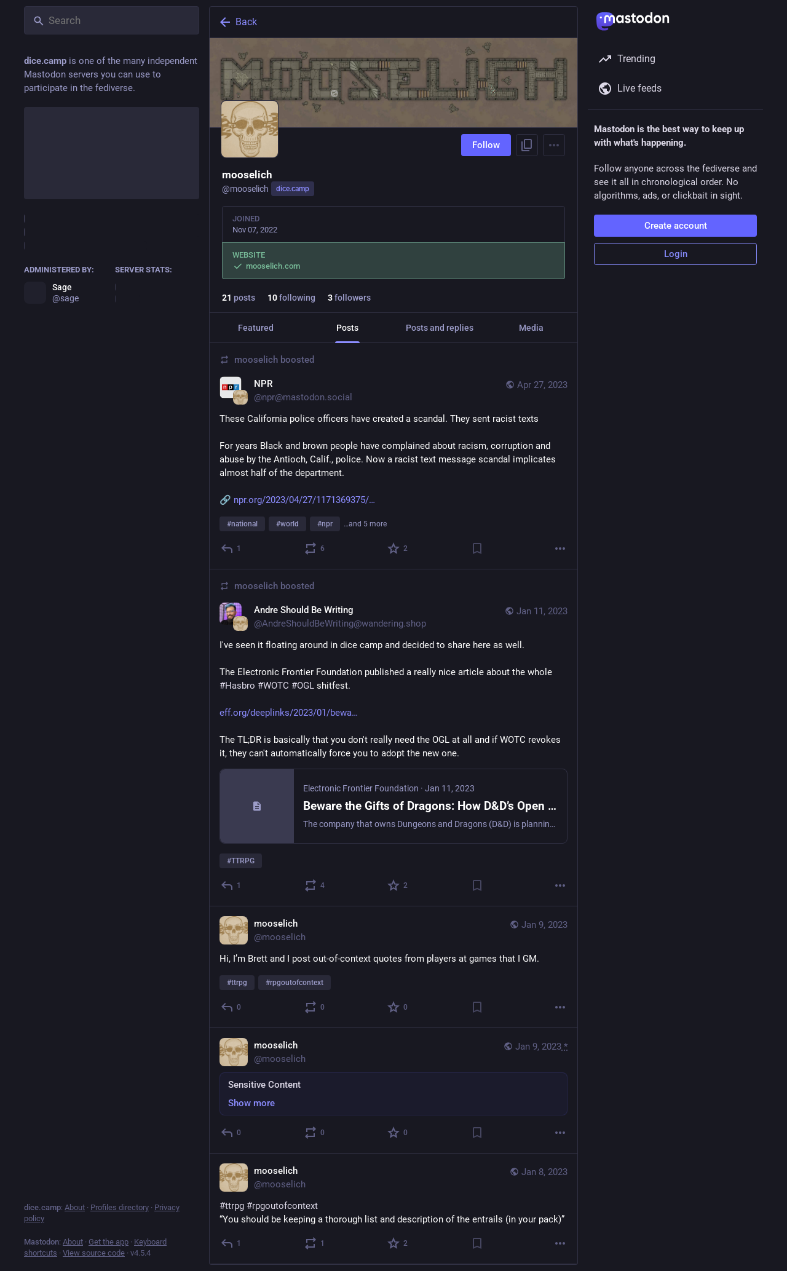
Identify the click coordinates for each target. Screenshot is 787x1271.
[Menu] (554, 145)
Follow (486, 145)
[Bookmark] (477, 548)
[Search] (111, 20)
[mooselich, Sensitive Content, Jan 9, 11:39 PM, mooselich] (393, 1091)
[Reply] (231, 548)
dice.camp (292, 188)
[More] (560, 548)
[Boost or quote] (315, 548)
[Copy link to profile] (527, 145)
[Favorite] (398, 548)
